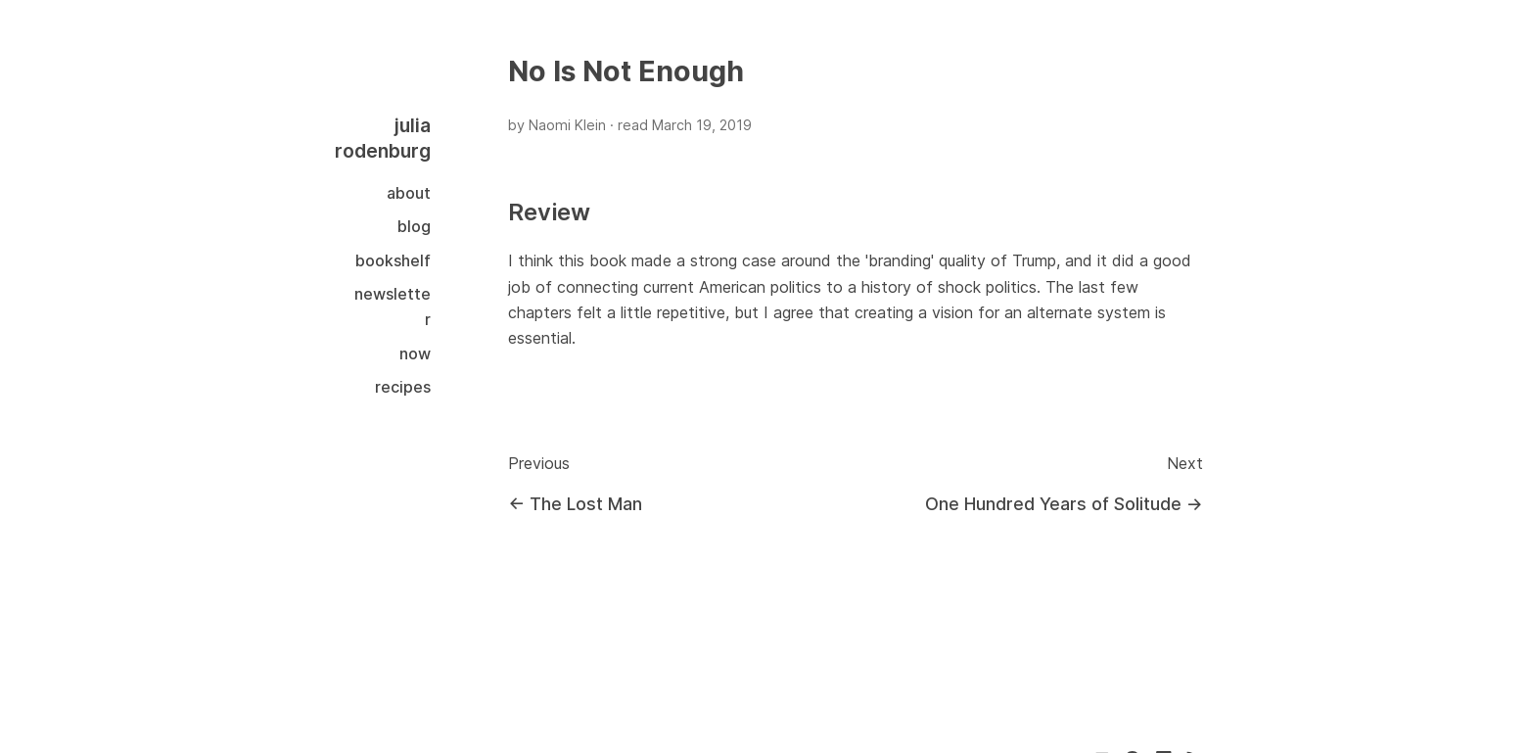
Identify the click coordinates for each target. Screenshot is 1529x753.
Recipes (403, 387)
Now (415, 353)
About (409, 193)
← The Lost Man (575, 504)
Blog (414, 226)
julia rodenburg (383, 138)
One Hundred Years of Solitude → (1064, 504)
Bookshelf (393, 260)
